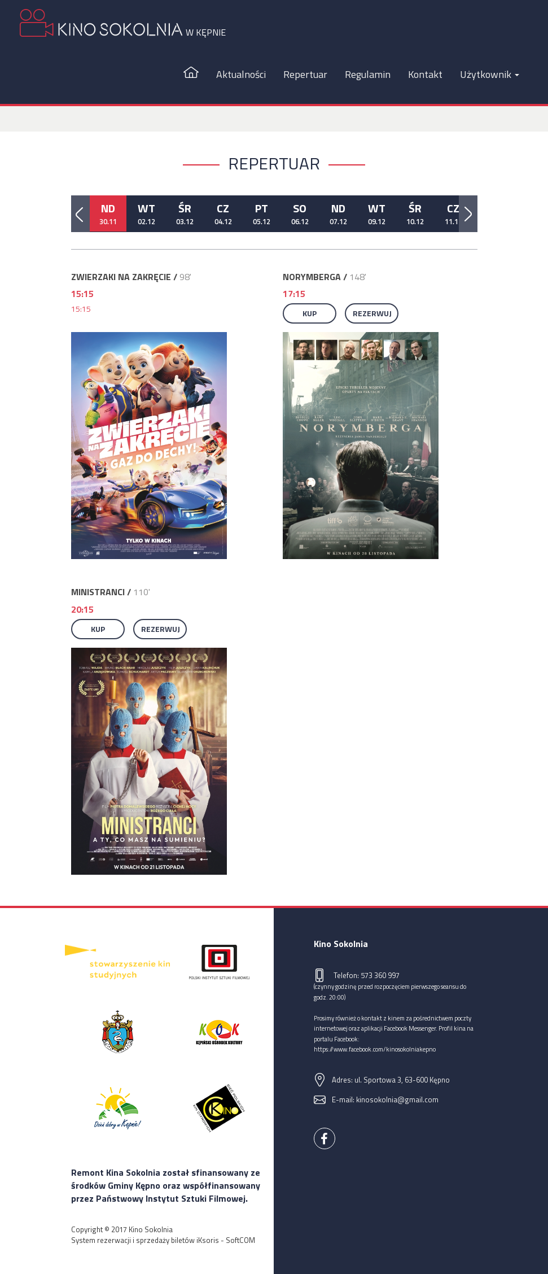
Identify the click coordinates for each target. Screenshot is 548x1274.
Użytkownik (489, 74)
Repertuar (305, 74)
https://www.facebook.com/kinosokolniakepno (375, 1049)
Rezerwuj (372, 313)
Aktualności (241, 74)
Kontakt (425, 74)
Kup (310, 313)
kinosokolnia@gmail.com (397, 1099)
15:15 (81, 309)
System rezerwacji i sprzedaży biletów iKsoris (145, 1240)
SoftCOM (240, 1240)
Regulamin (368, 74)
